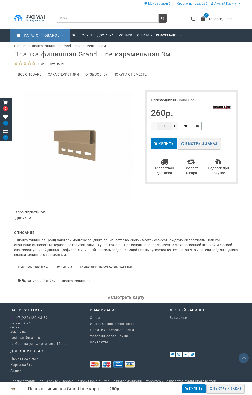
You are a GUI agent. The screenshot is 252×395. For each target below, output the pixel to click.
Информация (169, 35)
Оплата (145, 35)
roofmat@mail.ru (25, 337)
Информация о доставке (112, 324)
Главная (20, 46)
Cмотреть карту (126, 297)
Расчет (86, 35)
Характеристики (63, 74)
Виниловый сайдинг (43, 281)
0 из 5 (42, 64)
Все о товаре (29, 74)
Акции (16, 371)
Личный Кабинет (225, 3)
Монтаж (125, 35)
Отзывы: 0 (57, 64)
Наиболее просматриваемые (106, 267)
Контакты (99, 342)
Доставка (105, 35)
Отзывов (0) (96, 74)
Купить (194, 388)
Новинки (63, 267)
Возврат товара (191, 166)
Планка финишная (76, 281)
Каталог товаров (40, 35)
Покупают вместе (130, 74)
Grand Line (185, 100)
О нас (95, 318)
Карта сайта (21, 365)
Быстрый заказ (199, 144)
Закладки (178, 318)
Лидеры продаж (33, 267)
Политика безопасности (112, 330)
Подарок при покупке (218, 166)
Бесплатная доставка (164, 166)
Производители (24, 358)
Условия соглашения (109, 336)
